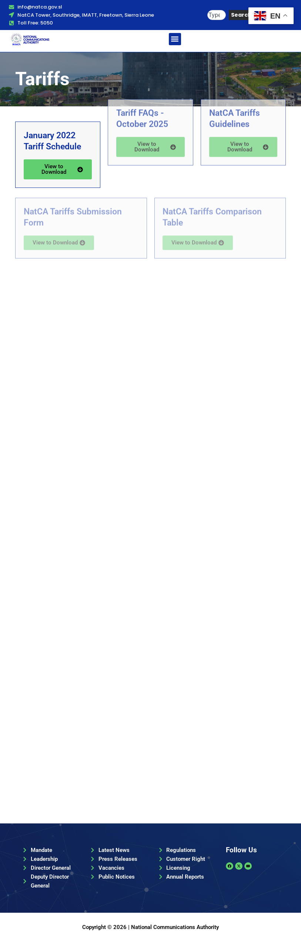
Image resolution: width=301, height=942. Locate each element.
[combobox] (216, 15)
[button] (175, 39)
